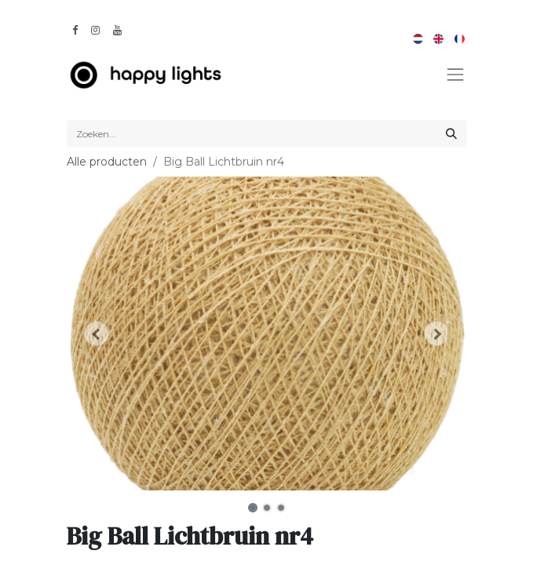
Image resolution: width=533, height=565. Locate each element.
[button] (97, 333)
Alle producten (107, 162)
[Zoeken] (451, 134)
